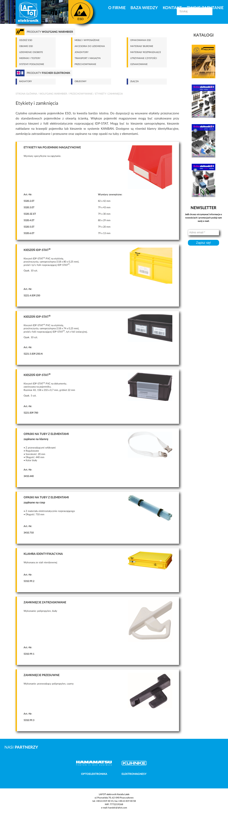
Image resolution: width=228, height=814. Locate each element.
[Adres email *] (203, 232)
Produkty (50, 31)
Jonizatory (81, 52)
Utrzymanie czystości (143, 58)
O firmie (117, 8)
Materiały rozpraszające (145, 52)
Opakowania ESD (140, 40)
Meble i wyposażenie (87, 40)
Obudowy (80, 81)
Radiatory (25, 81)
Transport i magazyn (88, 58)
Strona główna (26, 94)
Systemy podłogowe (31, 64)
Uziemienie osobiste (31, 52)
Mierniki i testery (29, 58)
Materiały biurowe (141, 46)
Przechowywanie (85, 64)
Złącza (134, 81)
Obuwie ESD (26, 46)
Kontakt (172, 8)
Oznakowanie (139, 64)
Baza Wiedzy (144, 8)
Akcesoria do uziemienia (90, 46)
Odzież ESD (25, 40)
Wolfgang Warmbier (53, 94)
